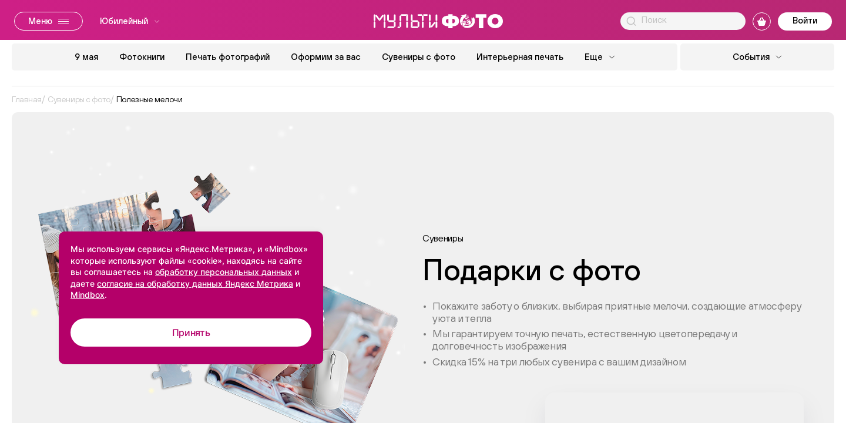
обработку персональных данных (223, 272)
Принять (191, 332)
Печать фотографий (228, 57)
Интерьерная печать (519, 57)
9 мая (86, 57)
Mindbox (87, 295)
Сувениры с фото (418, 57)
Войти (805, 20)
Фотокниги (141, 57)
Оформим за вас (326, 57)
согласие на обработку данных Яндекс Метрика (195, 283)
